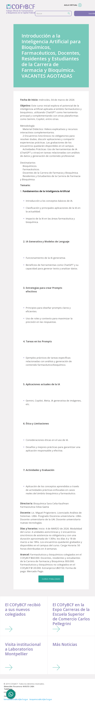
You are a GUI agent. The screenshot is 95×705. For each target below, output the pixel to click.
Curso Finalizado (51, 579)
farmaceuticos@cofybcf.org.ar (16, 699)
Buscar (39, 13)
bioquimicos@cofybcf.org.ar (41, 699)
